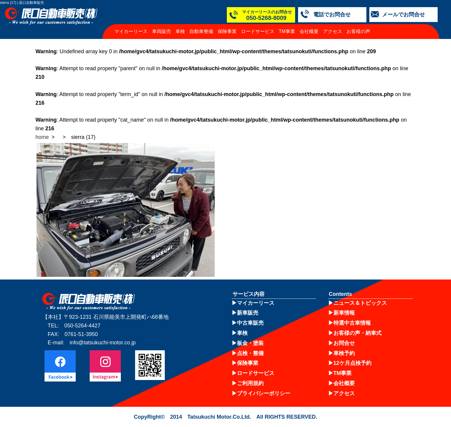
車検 (180, 31)
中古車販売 (250, 323)
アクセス (332, 31)
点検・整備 (250, 353)
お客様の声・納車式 (357, 333)
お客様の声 (358, 31)
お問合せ (344, 343)
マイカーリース (131, 31)
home (42, 137)
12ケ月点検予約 (352, 363)
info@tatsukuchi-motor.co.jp (103, 343)
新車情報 (344, 313)
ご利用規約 (250, 383)
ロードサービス (257, 31)
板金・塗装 (250, 343)
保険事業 (227, 31)
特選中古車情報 (352, 323)
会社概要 (309, 31)
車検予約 (344, 353)
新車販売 (247, 313)
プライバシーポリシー (263, 393)
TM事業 (287, 31)
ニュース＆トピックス (360, 303)
